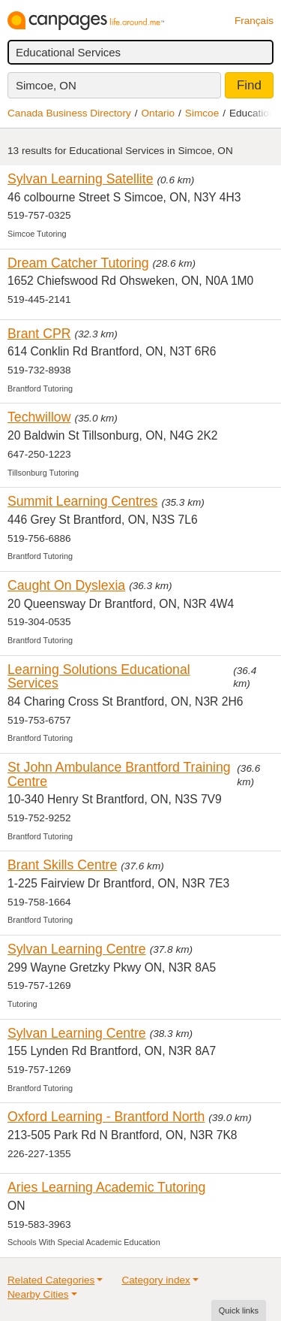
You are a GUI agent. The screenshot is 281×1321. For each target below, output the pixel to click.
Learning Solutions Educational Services (98, 676)
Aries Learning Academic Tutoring (106, 1187)
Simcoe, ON (46, 85)
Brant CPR (38, 333)
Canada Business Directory (69, 113)
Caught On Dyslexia (66, 585)
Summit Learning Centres (82, 501)
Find (249, 85)
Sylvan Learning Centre (76, 949)
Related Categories (50, 1280)
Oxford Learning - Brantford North (106, 1116)
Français (254, 20)
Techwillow (38, 417)
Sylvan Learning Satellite (80, 178)
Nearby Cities (38, 1294)
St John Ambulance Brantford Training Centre (119, 774)
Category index (155, 1280)
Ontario (158, 113)
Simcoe (202, 113)
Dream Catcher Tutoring (78, 263)
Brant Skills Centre (62, 864)
